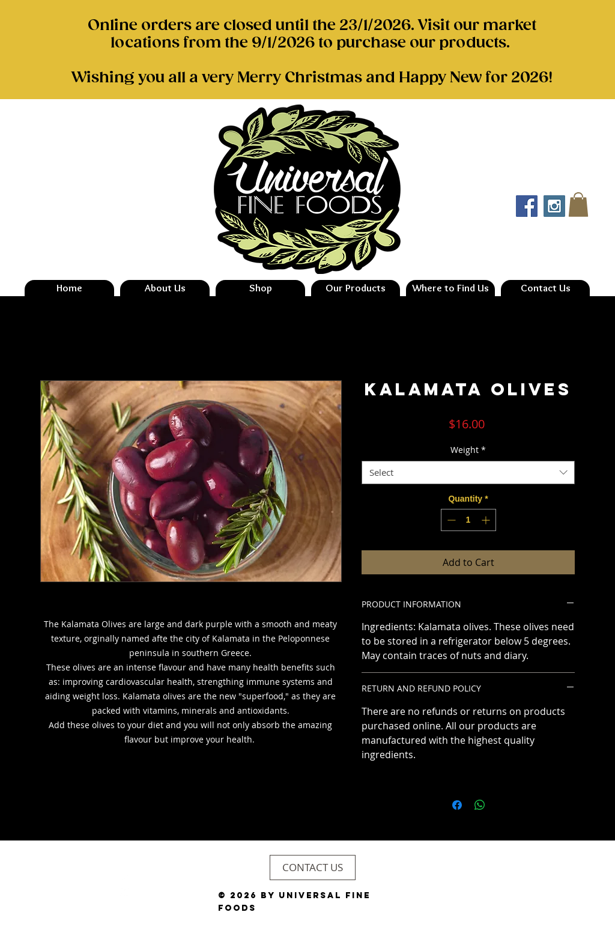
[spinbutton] (468, 519)
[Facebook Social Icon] (527, 206)
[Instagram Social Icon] (554, 206)
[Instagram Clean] (125, 893)
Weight (468, 449)
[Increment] (486, 519)
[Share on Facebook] (457, 805)
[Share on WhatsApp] (480, 805)
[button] (578, 204)
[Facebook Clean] (125, 879)
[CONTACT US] (313, 867)
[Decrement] (450, 519)
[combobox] (468, 472)
